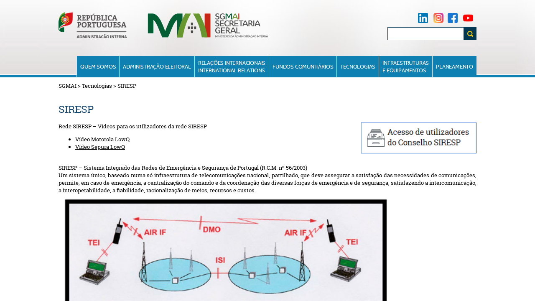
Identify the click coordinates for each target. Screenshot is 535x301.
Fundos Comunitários (303, 66)
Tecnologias (357, 66)
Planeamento (454, 66)
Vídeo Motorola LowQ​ (102, 139)
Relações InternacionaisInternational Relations (231, 66)
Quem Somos (98, 66)
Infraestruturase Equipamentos (405, 66)
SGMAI (67, 85)
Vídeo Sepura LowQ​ (100, 146)
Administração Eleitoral (157, 66)
